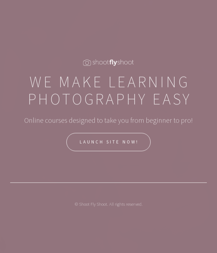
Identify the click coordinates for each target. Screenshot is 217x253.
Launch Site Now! (109, 142)
